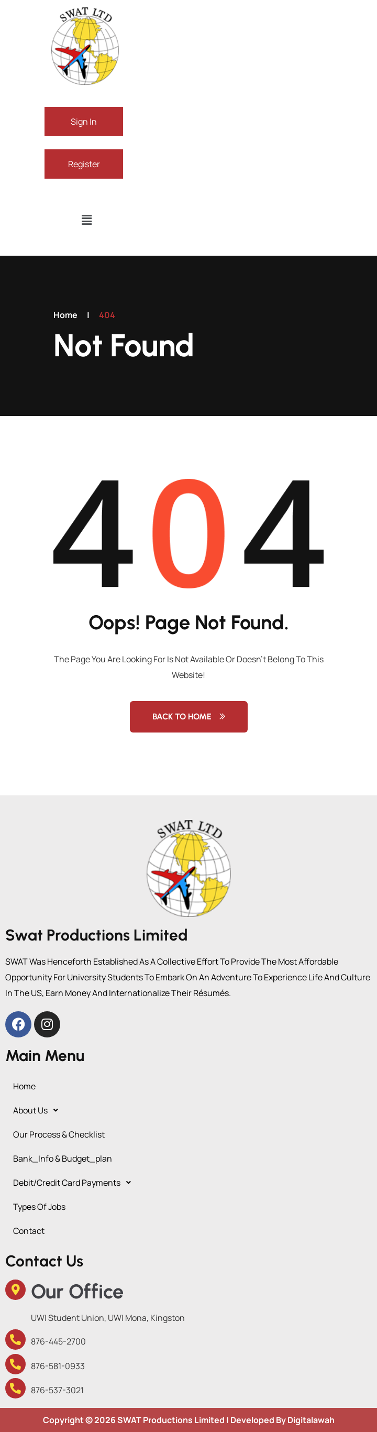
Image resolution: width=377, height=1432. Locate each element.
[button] (86, 219)
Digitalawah (311, 1420)
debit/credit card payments (75, 1182)
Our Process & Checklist (59, 1134)
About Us (38, 1110)
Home (65, 315)
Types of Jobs (39, 1206)
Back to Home (188, 717)
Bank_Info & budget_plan (62, 1158)
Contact (29, 1231)
